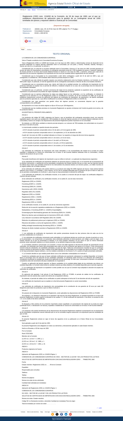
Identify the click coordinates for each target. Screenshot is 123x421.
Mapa (41, 412)
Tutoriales (88, 412)
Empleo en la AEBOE (97, 412)
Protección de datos (63, 412)
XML (44, 41)
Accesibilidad (54, 412)
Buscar (34, 9)
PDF (29, 41)
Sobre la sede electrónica (33, 412)
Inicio (29, 9)
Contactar (23, 412)
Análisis (29, 49)
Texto (22, 49)
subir (100, 408)
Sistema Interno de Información (77, 412)
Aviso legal (47, 412)
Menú (89, 7)
